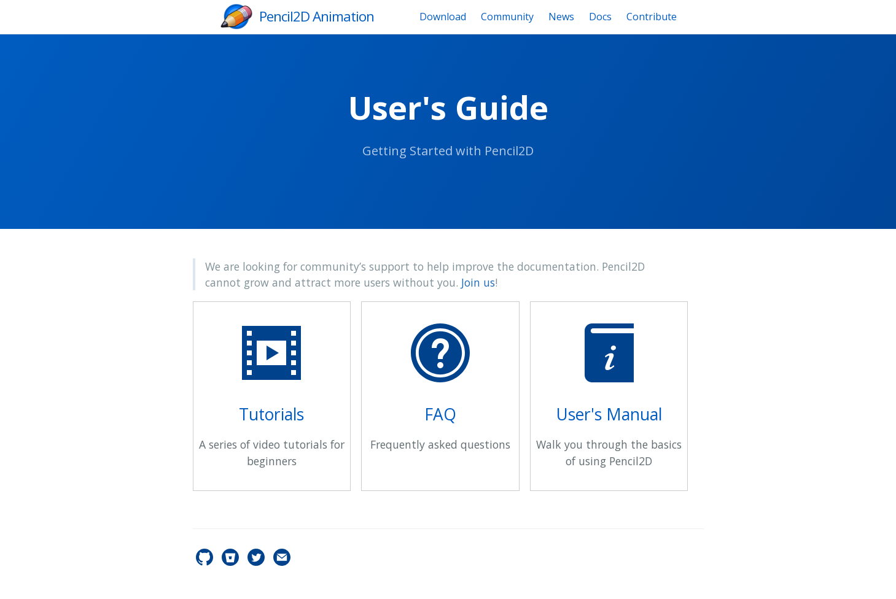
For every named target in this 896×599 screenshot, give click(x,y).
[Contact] (281, 562)
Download (442, 16)
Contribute (651, 16)
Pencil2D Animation (316, 16)
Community (507, 16)
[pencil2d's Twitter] (257, 562)
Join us (478, 282)
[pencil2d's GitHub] (206, 562)
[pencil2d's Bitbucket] (231, 562)
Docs (600, 16)
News (561, 16)
